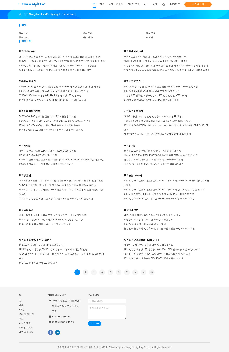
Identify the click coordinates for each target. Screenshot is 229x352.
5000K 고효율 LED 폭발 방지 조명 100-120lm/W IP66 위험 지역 (155, 56)
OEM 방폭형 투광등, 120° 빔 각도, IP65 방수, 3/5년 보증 (151, 100)
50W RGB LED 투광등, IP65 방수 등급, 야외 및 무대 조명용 (152, 151)
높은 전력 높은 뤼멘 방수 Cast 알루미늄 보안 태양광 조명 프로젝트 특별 (159, 228)
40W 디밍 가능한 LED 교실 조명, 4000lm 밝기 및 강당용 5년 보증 (51, 219)
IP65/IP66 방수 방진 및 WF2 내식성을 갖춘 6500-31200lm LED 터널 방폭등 (161, 86)
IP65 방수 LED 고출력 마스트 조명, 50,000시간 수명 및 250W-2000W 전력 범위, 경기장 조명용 (166, 182)
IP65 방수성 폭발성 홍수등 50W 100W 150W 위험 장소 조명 (153, 258)
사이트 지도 (25, 323)
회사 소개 (23, 33)
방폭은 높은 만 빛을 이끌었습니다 (35, 239)
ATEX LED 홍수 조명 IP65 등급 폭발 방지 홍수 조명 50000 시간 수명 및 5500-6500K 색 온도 (61, 256)
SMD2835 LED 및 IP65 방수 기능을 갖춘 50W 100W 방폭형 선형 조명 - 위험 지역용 (59, 86)
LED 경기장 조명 (27, 51)
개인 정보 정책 (26, 332)
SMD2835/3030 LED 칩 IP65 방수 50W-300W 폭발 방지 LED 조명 (156, 61)
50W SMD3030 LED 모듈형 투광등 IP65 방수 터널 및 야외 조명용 (51, 130)
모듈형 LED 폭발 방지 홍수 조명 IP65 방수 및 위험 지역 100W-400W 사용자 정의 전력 (166, 65)
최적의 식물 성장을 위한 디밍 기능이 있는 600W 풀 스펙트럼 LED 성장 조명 (56, 198)
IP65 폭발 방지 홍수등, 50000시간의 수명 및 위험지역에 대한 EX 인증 (53, 249)
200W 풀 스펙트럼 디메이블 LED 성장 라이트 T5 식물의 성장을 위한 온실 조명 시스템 (61, 180)
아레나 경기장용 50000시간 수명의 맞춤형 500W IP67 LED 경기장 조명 (159, 194)
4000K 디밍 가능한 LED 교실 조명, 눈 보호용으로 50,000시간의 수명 (52, 215)
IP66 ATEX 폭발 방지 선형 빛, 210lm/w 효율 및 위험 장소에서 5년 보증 (53, 91)
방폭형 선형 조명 (27, 81)
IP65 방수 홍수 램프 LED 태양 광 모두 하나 (145, 224)
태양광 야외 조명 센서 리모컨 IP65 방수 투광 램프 (148, 219)
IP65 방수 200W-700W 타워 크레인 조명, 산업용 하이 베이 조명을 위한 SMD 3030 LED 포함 (166, 127)
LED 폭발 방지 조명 (133, 51)
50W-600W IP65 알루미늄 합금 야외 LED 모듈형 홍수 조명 (47, 116)
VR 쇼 (22, 309)
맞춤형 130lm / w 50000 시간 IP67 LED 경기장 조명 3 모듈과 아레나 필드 (55, 70)
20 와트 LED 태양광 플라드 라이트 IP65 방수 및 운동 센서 (152, 215)
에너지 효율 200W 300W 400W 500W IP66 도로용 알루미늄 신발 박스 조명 (161, 155)
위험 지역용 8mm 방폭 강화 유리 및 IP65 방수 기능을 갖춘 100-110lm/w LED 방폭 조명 (167, 70)
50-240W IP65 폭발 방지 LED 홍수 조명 (38, 262)
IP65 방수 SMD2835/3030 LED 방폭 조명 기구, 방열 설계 (152, 91)
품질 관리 (23, 37)
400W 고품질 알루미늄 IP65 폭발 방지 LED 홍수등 (148, 245)
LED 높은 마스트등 (133, 175)
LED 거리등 (24, 145)
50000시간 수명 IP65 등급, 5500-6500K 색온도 (42, 245)
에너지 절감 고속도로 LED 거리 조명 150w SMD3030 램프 (47, 151)
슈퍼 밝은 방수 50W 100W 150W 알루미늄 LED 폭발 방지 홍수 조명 (157, 254)
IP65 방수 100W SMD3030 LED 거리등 (38, 155)
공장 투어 (87, 33)
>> (152, 272)
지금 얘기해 (198, 4)
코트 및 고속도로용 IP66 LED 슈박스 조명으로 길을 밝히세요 (154, 164)
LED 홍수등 (129, 145)
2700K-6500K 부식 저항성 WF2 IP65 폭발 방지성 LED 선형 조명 (50, 95)
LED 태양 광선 (131, 210)
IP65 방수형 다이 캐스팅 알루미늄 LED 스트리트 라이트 (46, 164)
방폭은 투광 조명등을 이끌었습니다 (141, 239)
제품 (21, 305)
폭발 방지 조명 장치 (133, 81)
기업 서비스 (88, 37)
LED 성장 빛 (25, 175)
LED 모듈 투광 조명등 (29, 111)
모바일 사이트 (26, 327)
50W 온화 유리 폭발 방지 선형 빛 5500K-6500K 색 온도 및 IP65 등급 (52, 100)
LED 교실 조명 (26, 210)
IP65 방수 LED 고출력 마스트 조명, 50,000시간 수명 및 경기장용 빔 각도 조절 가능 (164, 189)
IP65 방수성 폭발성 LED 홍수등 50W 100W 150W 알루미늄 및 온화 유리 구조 (162, 249)
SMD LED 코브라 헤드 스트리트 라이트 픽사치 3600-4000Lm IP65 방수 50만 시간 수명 (61, 159)
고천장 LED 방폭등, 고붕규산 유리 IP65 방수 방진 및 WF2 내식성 (155, 95)
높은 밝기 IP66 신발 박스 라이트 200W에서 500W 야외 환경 (153, 159)
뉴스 (21, 318)
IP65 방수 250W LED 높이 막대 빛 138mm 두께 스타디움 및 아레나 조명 (159, 198)
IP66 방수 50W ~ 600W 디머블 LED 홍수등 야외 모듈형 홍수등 (49, 125)
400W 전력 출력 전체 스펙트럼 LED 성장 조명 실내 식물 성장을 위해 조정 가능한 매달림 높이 (61, 191)
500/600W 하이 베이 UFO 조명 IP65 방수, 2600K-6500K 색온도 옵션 (157, 134)
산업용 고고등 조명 (133, 111)
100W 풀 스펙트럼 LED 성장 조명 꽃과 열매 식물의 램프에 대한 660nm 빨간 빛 (57, 185)
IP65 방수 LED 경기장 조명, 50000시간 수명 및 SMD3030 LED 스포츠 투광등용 (57, 65)
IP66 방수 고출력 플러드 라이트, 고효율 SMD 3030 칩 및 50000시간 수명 (55, 121)
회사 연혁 (151, 33)
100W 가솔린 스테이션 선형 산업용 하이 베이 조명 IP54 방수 (154, 116)
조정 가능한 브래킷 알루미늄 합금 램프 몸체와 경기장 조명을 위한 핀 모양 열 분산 (59, 56)
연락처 (149, 37)
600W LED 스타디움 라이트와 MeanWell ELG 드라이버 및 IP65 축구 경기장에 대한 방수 (62, 61)
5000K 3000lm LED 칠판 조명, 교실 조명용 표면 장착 (45, 224)
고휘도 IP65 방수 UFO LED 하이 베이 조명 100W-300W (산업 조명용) (157, 121)
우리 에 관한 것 (26, 314)
